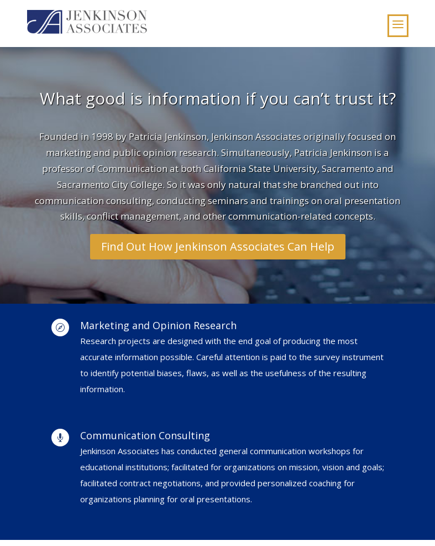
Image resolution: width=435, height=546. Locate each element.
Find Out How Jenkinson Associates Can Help (217, 246)
